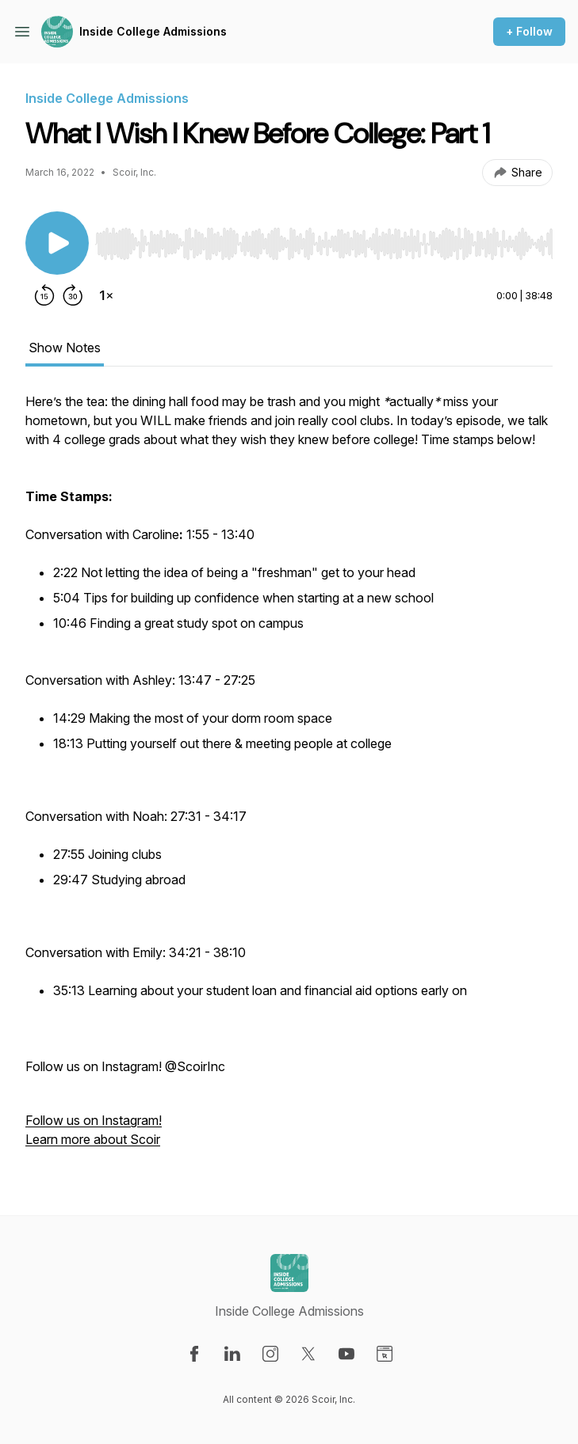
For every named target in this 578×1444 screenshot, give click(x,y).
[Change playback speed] (106, 295)
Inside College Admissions (153, 31)
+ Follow (529, 31)
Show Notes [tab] (65, 347)
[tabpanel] (289, 778)
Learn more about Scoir (92, 1139)
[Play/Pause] (57, 243)
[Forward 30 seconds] (73, 295)
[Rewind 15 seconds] (44, 295)
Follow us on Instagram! (93, 1120)
